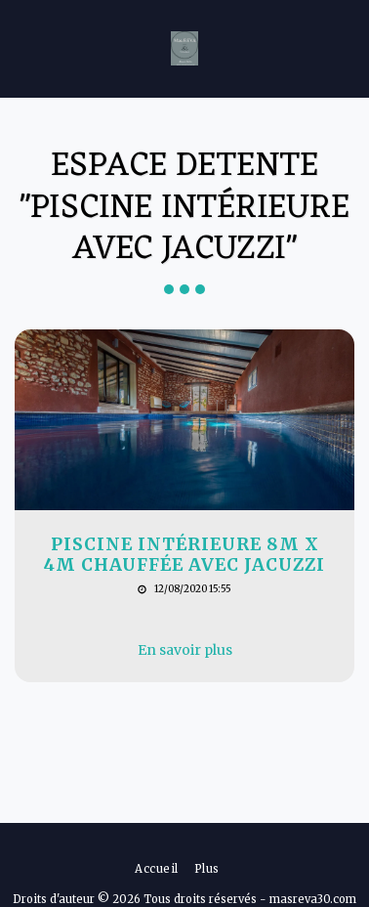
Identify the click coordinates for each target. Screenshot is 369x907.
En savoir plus (185, 650)
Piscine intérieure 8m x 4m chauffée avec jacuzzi (184, 555)
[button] (21, 47)
